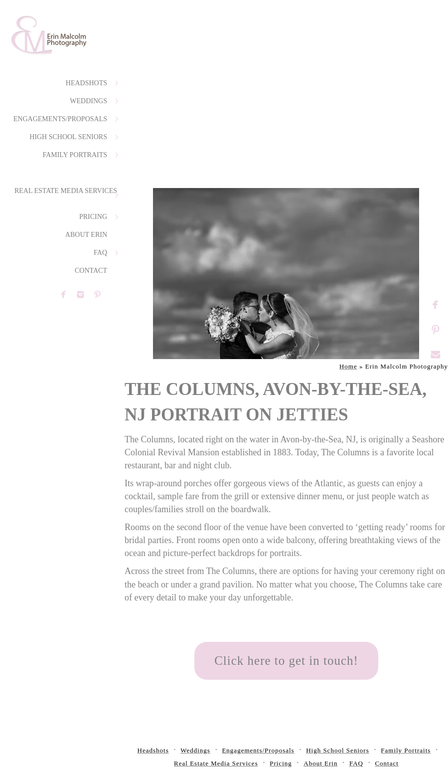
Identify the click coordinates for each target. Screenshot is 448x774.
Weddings (88, 101)
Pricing (93, 216)
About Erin (86, 234)
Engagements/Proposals (60, 119)
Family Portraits (74, 155)
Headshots (86, 83)
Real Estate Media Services (65, 190)
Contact (91, 270)
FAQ (100, 252)
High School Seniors (68, 137)
